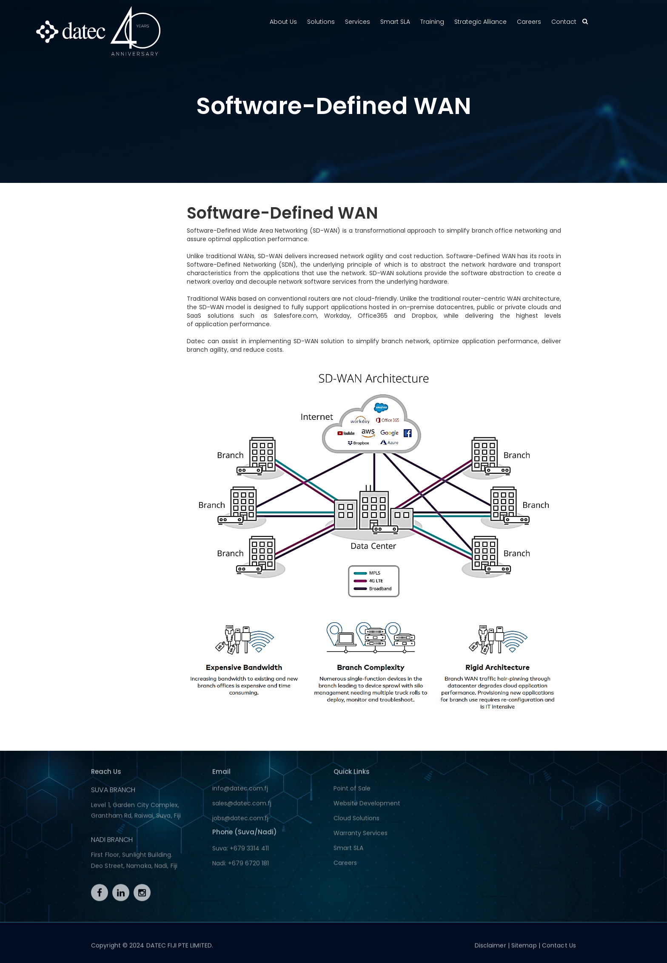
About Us (283, 21)
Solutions (321, 21)
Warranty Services (361, 836)
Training (432, 21)
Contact (563, 21)
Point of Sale (352, 791)
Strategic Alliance (480, 21)
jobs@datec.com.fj (240, 821)
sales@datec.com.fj (241, 806)
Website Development (367, 806)
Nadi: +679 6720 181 (240, 866)
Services (357, 21)
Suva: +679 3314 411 (240, 851)
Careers (529, 21)
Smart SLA (395, 21)
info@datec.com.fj (240, 791)
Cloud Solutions (356, 821)
